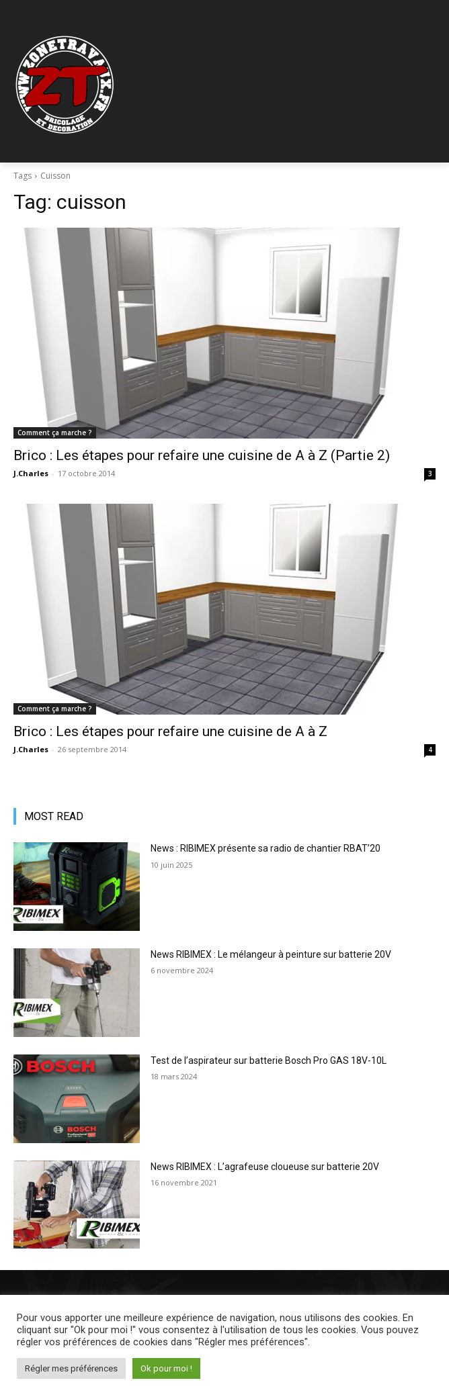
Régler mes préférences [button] (71, 1368)
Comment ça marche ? (54, 432)
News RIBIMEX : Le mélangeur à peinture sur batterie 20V (271, 954)
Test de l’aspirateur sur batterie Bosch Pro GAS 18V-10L (268, 1060)
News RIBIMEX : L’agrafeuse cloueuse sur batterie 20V (265, 1166)
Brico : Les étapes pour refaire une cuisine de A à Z (170, 731)
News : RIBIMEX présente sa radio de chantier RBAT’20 (265, 848)
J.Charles (30, 473)
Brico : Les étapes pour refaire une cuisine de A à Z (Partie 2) (201, 455)
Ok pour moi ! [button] (166, 1368)
